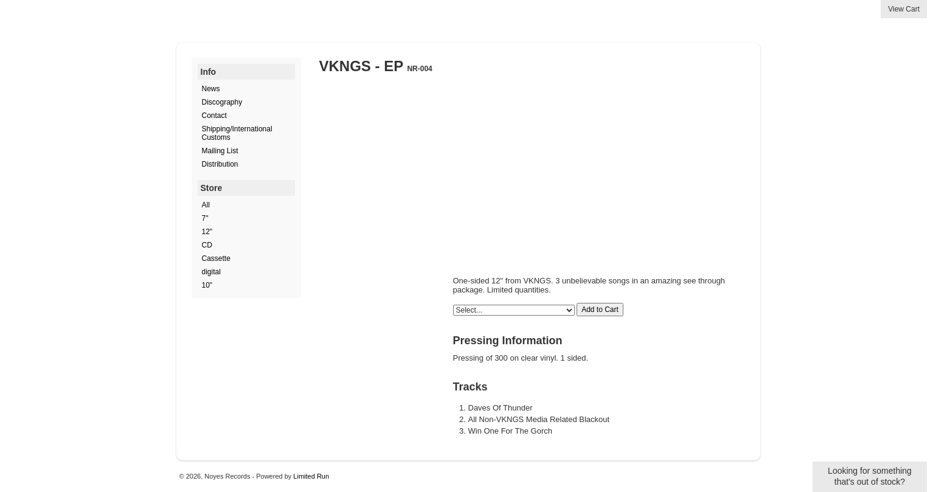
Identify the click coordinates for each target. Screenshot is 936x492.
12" (207, 231)
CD (207, 245)
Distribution (220, 164)
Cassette (216, 258)
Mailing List (220, 151)
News (211, 89)
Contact (214, 115)
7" (205, 218)
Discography (222, 102)
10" (207, 285)
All (206, 205)
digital (211, 272)
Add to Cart (600, 309)
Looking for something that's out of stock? (870, 476)
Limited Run (311, 476)
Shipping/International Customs (237, 133)
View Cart (904, 9)
